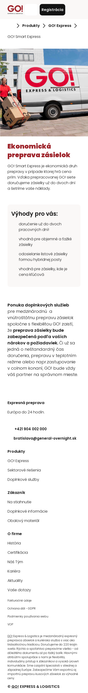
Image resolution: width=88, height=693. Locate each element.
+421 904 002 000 (27, 429)
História (14, 543)
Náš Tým (15, 562)
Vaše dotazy (19, 590)
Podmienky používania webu (28, 616)
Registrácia (52, 9)
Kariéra (14, 571)
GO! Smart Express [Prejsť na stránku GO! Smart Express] (24, 36)
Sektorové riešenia (24, 470)
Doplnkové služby (23, 479)
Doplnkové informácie (28, 511)
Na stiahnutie (19, 502)
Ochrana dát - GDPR (22, 608)
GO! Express (18, 460)
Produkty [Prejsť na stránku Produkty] (31, 25)
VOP (10, 624)
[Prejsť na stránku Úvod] (11, 26)
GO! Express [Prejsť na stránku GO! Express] (59, 25)
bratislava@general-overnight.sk (42, 438)
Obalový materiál (23, 520)
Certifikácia (18, 552)
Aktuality (15, 580)
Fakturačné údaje (20, 600)
